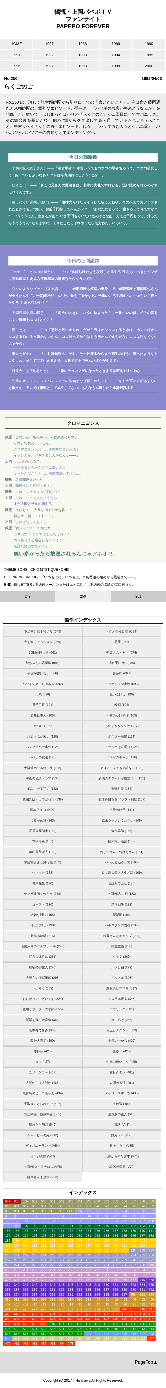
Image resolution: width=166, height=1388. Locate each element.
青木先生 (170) (42, 883)
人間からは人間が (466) (43, 1082)
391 (16, 1299)
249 (27, 596)
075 (133, 1206)
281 (79, 1265)
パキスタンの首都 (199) (122, 925)
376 (25, 1294)
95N (133, 1294)
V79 (8, 1343)
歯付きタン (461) (122, 1072)
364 (79, 1289)
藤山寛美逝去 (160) (42, 852)
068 (79, 1206)
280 (70, 1265)
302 (124, 1270)
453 (43, 1314)
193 (52, 1240)
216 (79, 1245)
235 (106, 1250)
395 (52, 1299)
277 (43, 1265)
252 (115, 1255)
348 (88, 1284)
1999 (116, 66)
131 (88, 1221)
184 (115, 1235)
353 (133, 1284)
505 (70, 1329)
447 (151, 1309)
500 (25, 1329)
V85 (35, 1343)
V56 (71, 1338)
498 (7, 1329)
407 (7, 1304)
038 (16, 1201)
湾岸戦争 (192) (121, 904)
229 (52, 1250)
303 (133, 1270)
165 (97, 1230)
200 (115, 1240)
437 (133, 1309)
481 (142, 1319)
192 (43, 1240)
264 (79, 1260)
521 (61, 1333)
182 (97, 1235)
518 (34, 1333)
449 (16, 1314)
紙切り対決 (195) (42, 914)
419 (115, 1304)
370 (133, 1289)
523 (79, 1333)
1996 (16, 66)
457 (79, 1314)
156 (16, 1230)
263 (70, 1260)
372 (151, 1289)
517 (25, 1333)
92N (133, 1250)
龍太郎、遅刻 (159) (122, 841)
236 (115, 1250)
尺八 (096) (42, 694)
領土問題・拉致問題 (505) (42, 1114)
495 (133, 1324)
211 (34, 1245)
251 (138, 596)
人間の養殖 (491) (122, 1082)
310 (43, 1275)
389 (151, 1294)
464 (142, 1314)
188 (151, 1235)
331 (79, 1280)
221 (124, 1245)
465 (151, 1314)
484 (16, 1324)
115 (97, 1216)
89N (79, 1211)
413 (61, 1304)
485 (25, 1324)
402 (115, 1299)
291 (25, 1270)
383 (88, 1294)
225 (7, 1250)
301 (115, 1270)
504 (61, 1329)
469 (34, 1319)
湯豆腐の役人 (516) (122, 1114)
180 (79, 1235)
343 (43, 1284)
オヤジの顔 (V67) (42, 1156)
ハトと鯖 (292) (121, 967)
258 (16, 1260)
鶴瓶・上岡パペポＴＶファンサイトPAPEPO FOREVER (83, 19)
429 (52, 1309)
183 (106, 1235)
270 (133, 1260)
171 (151, 1230)
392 (25, 1299)
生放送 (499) (122, 1103)
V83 (26, 1343)
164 (88, 1230)
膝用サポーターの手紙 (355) (43, 1009)
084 (16, 1211)
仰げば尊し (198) (42, 925)
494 (124, 1324)
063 (34, 1206)
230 (61, 1250)
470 (43, 1319)
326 (34, 1280)
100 (25, 1216)
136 (133, 1221)
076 (142, 1206)
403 (124, 1299)
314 (79, 1275)
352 (124, 1284)
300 (106, 1270)
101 (34, 1216)
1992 (49, 55)
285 (115, 1265)
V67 (107, 1338)
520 (52, 1333)
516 (16, 1333)
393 (34, 1299)
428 (43, 1309)
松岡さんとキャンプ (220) (121, 936)
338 (151, 1280)
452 (34, 1314)
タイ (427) (42, 1061)
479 (124, 1319)
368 (115, 1289)
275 (25, 1265)
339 (7, 1284)
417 (97, 1304)
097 (151, 1211)
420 (124, 1304)
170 (142, 1230)
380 (61, 1294)
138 (151, 1221)
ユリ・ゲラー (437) (42, 1072)
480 (133, 1319)
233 (88, 1250)
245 (52, 1255)
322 (151, 1275)
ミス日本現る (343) (122, 998)
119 (133, 1216)
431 (70, 1309)
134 (115, 1221)
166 (106, 1230)
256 (151, 1255)
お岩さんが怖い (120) (42, 736)
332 (88, 1280)
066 (61, 1206)
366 (97, 1289)
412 (52, 1304)
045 (88, 1201)
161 (61, 1230)
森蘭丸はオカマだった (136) (43, 799)
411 (43, 1304)
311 (52, 1275)
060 (7, 1206)
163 (79, 1230)
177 (52, 1235)
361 (52, 1289)
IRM (61, 1343)
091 (97, 1211)
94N (142, 1280)
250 (97, 1255)
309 (34, 1275)
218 (97, 1245)
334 (106, 1280)
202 (133, 1240)
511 (124, 1329)
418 (106, 1304)
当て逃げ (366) (121, 1020)
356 (7, 1289)
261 (43, 1260)
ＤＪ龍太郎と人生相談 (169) (122, 872)
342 (34, 1284)
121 (151, 1216)
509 (106, 1329)
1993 (83, 55)
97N (52, 1324)
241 (16, 1255)
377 (34, 1294)
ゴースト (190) (42, 904)
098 (7, 1216)
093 (115, 1211)
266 (97, 1260)
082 (151, 1206)
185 (124, 1235)
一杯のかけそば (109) (121, 715)
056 (124, 1201)
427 (34, 1309)
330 (70, 1280)
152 (133, 1226)
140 (34, 1226)
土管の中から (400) (122, 1040)
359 (34, 1289)
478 (115, 1319)
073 (115, 1206)
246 (61, 1255)
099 (16, 1216)
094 (124, 1211)
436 (115, 1309)
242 (25, 1255)
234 (97, 1250)
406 (151, 1299)
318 (115, 1275)
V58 (80, 1338)
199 (106, 1240)
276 (34, 1265)
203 (142, 1240)
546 (133, 1333)
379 (52, 1294)
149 (106, 1226)
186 (133, 1235)
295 (61, 1270)
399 (88, 1299)
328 (52, 1280)
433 (88, 1309)
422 (142, 1304)
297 (79, 1270)
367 (106, 1289)
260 (34, 1260)
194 (61, 1240)
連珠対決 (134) (121, 788)
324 (16, 1280)
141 (43, 1226)
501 (34, 1329)
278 (52, 1265)
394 (43, 1299)
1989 (116, 44)
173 (16, 1235)
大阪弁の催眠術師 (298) (43, 977)
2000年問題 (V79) (121, 1166)
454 (52, 1314)
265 (88, 1260)
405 (142, 1299)
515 (7, 1333)
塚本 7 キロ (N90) (42, 809)
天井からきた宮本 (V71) (122, 1156)
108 (70, 1216)
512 (133, 1329)
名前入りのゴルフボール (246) (42, 946)
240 (7, 1255)
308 (25, 1275)
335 (115, 1280)
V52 (53, 1338)
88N (25, 1201)
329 (61, 1280)
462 (124, 1314)
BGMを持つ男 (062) (42, 652)
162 (70, 1230)
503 (52, 1329)
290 (16, 1270)
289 (7, 1270)
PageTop (144, 1362)
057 (133, 1201)
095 (133, 1211)
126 (43, 1221)
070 (97, 1206)
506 (79, 1329)
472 (61, 1319)
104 (61, 1216)
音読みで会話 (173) (122, 883)
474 (79, 1319)
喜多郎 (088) (122, 673)
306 (7, 1275)
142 (52, 1226)
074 (124, 1206)
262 (52, 1260)
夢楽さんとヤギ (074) (121, 652)
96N (124, 1309)
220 (115, 1245)
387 (124, 1294)
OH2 (16, 1226)
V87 (44, 1343)
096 (142, 1211)
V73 (133, 1338)
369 (124, 1289)
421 (133, 1304)
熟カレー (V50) (121, 1135)
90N (25, 1226)
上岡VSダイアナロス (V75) (42, 1166)
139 (7, 1226)
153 (142, 1226)
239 (151, 1250)
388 (142, 1294)
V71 (124, 1338)
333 (97, 1280)
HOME (16, 44)
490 (88, 1324)
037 (7, 1201)
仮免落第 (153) (121, 831)
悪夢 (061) (121, 642)
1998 (83, 66)
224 (151, 1245)
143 (61, 1226)
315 (88, 1275)
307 (16, 1275)
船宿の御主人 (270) (42, 967)
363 (70, 1289)
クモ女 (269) (122, 956)
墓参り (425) (122, 1051)
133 (106, 1221)
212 (43, 1245)
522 (70, 1333)
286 (124, 1265)
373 (7, 1294)
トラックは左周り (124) (122, 747)
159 (43, 1230)
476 (97, 1319)
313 (70, 1275)
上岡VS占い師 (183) (121, 893)
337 (133, 1280)
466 (7, 1319)
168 (124, 1230)
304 (142, 1270)
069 (88, 1206)
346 (70, 1284)
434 (97, 1309)
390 (7, 1299)
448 (7, 1314)
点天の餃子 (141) (122, 809)
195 (70, 1240)
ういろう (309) (42, 988)
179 (70, 1235)
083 (7, 1211)
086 (34, 1211)
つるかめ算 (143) (42, 820)
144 (70, 1226)
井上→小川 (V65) (122, 1145)
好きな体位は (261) (42, 956)
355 (151, 1284)
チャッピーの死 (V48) (42, 1135)
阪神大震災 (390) (42, 1040)
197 (88, 1240)
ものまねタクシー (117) (122, 725)
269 (124, 1260)
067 (70, 1206)
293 (43, 1270)
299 (97, 1270)
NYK (43, 1324)
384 (97, 1294)
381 (70, 1294)
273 (7, 1265)
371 (142, 1289)
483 (7, 1324)
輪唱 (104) (121, 704)
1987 (49, 44)
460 (106, 1314)
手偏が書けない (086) (42, 673)
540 (88, 1333)
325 (25, 1280)
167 (115, 1230)
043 (70, 1201)
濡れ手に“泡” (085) (122, 663)
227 (34, 1250)
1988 (83, 44)
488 (70, 1324)
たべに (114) (43, 725)
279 (61, 1265)
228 (43, 1250)
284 (106, 1265)
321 (142, 1275)
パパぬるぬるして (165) (122, 862)
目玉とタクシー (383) (121, 1030)
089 (61, 1211)
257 (7, 1260)
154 (151, 1226)
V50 (44, 1338)
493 (115, 1324)
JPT (62, 1260)
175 (34, 1235)
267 (106, 1260)
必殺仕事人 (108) (42, 715)
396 (61, 1299)
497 (151, 1324)
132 (97, 1221)
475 (88, 1319)
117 (115, 1216)
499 (16, 1329)
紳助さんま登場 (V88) (42, 1177)
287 (133, 1265)
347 (79, 1284)
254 (133, 1255)
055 (115, 1201)
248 (79, 1255)
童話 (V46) (121, 1124)
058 (142, 1201)
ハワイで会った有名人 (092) (43, 684)
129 (70, 1221)
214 (61, 1245)
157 (25, 1230)
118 (124, 1216)
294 (52, 1270)
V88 (53, 1343)
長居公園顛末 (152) (42, 831)
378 (43, 1294)
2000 (149, 66)
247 (70, 1255)
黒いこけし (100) (122, 694)
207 (16, 1245)
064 (43, 1206)
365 (88, 1289)
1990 (149, 44)
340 (16, 1284)
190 (25, 1240)
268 (115, 1260)
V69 (115, 1338)
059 (151, 1201)
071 (106, 1206)
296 (70, 1270)
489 (79, 1324)
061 (16, 1206)
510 (115, 1329)
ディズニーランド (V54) (42, 1145)
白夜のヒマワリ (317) (121, 988)
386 (115, 1294)
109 (79, 1216)
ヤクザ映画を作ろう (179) (42, 893)
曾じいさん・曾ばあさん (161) (121, 852)
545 (124, 1333)
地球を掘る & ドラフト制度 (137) (121, 799)
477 (106, 1319)
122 (7, 1221)
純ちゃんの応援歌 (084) (43, 663)
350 (106, 1284)
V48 (35, 1338)
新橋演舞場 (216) (42, 936)
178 (61, 1235)
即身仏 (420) (43, 1051)
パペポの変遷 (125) (42, 757)
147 (97, 1226)
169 (133, 1230)
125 (34, 1221)
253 (124, 1255)
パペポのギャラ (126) (121, 757)
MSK (16, 1250)
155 (7, 1230)
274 (16, 1265)
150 (115, 1226)
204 (151, 1240)
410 (34, 1304)
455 (61, 1314)
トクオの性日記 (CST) (121, 631)
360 (43, 1289)
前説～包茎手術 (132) (42, 788)
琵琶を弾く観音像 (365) (43, 1020)
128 (61, 1221)
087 (43, 1211)
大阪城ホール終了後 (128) (42, 768)
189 (7, 1240)
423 (151, 1304)
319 (124, 1275)
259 (25, 1260)
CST (97, 1201)
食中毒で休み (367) (42, 1030)
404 (133, 1299)
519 (43, 1333)
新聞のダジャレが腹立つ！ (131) (121, 778)
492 (106, 1324)
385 (106, 1294)
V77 (151, 1338)
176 (43, 1235)
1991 (16, 55)
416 (88, 1304)
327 (43, 1280)
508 (97, 1329)
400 (97, 1299)
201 (124, 1240)
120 (142, 1216)
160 (52, 1230)
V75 (142, 1338)
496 (142, 1324)
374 (16, 1294)
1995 (149, 55)
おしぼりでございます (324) (43, 998)
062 (25, 1206)
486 (34, 1324)
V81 (17, 1343)
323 (7, 1280)
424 (7, 1309)
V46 (26, 1338)
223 (142, 1245)
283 (97, 1265)
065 (52, 1206)
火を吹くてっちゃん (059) (42, 642)
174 (25, 1235)
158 (34, 1230)
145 (79, 1226)
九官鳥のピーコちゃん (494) (43, 1093)
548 (151, 1333)
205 (7, 1245)
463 (133, 1314)
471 (52, 1319)
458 (88, 1314)
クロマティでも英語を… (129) (121, 768)
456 (70, 1314)
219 (106, 1245)
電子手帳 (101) (42, 704)
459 (97, 1314)
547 (142, 1333)
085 (25, 1211)
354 (142, 1284)
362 (61, 1289)
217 (88, 1245)
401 (106, 1299)
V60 (89, 1338)
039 (34, 1201)
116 (106, 1216)
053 (106, 1201)
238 (142, 1250)
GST (70, 1211)
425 (16, 1309)
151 (124, 1226)
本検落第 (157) (42, 841)
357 (16, 1289)
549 (7, 1338)
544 (115, 1333)
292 (34, 1270)
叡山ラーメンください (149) (122, 820)
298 (88, 1270)
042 (61, 1201)
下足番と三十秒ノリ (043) (42, 631)
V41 (17, 1338)
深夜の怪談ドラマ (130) (43, 778)
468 (25, 1319)
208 (25, 1245)
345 (61, 1284)
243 (34, 1255)
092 (106, 1211)
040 (43, 1201)
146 (88, 1226)
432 (79, 1309)
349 (97, 1284)
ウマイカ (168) (42, 872)
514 (151, 1329)
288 (142, 1265)
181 (88, 1235)
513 (142, 1329)
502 (43, 1329)
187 (142, 1235)
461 (115, 1314)
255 (142, 1255)
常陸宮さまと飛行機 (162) (42, 862)
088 (52, 1211)
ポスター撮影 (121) (122, 736)
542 (106, 1333)
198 (97, 1240)
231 (70, 1250)
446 (142, 1309)
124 (25, 1221)
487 (61, 1324)
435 (106, 1309)
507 (88, 1329)
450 (25, 1314)
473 (70, 1319)
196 (79, 1240)
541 (97, 1333)
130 (79, 1221)
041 (52, 1201)
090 (88, 1211)
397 (70, 1299)
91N (16, 1240)
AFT (71, 1343)
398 (79, 1299)
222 (133, 1245)
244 (43, 1255)
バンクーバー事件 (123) (43, 747)
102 (43, 1216)
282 (88, 1265)
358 (25, 1289)
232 (79, 1250)
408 (16, 1304)
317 (106, 1275)
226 (25, 1250)
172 (7, 1235)
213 (52, 1245)
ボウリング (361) (122, 1009)
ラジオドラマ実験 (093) (122, 684)
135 (124, 1221)
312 (61, 1275)
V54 (62, 1338)
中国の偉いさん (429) (121, 1061)
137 (142, 1221)
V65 (98, 1338)
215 (70, 1245)
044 (79, 1201)
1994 (116, 55)
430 (61, 1309)
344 (52, 1284)
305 (151, 1270)
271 (142, 1260)
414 (70, 1304)
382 (79, 1294)
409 (25, 1304)
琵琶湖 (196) (122, 914)
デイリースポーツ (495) (122, 1093)
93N (151, 1265)
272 (151, 1260)
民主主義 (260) (121, 946)
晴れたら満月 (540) (42, 1124)
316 (97, 1275)
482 (151, 1319)
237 (124, 1250)
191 (34, 1240)
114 (88, 1216)
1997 (49, 66)
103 (52, 1216)
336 (124, 1280)
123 (16, 1221)
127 (52, 1221)
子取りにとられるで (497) (42, 1103)
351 (115, 1284)
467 (16, 1319)
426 (25, 1309)
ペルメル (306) (121, 977)
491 (97, 1324)
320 (133, 1275)
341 (25, 1284)
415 (79, 1304)
